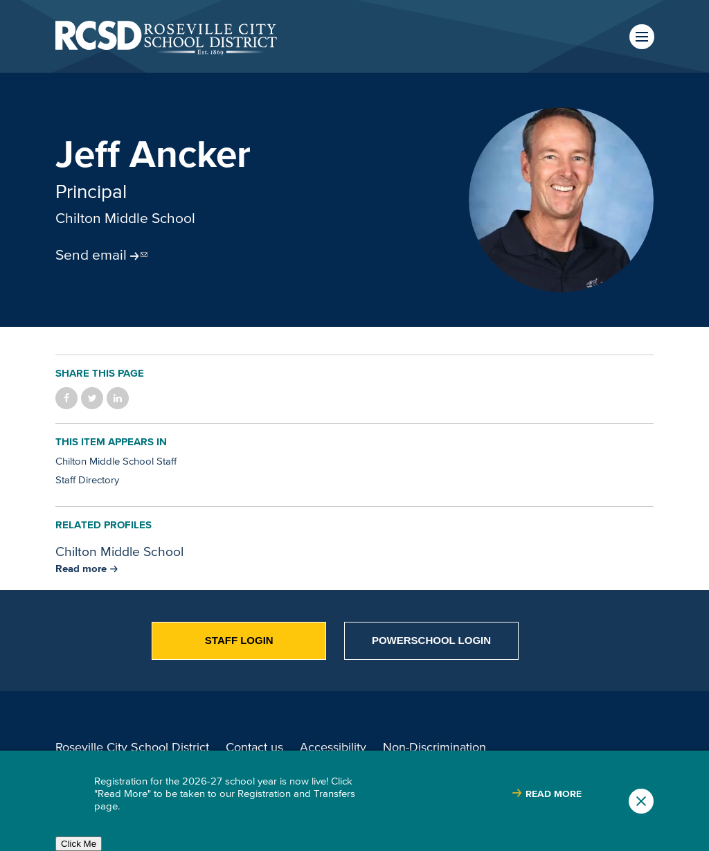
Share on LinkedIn (118, 398)
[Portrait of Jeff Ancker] (561, 199)
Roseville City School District (132, 747)
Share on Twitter (92, 398)
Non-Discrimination (434, 747)
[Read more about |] (547, 794)
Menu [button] (642, 36)
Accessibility (333, 747)
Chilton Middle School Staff (116, 461)
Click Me (78, 844)
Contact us (254, 747)
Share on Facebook (66, 398)
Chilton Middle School (125, 217)
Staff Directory (87, 479)
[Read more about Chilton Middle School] (86, 568)
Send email (91, 254)
